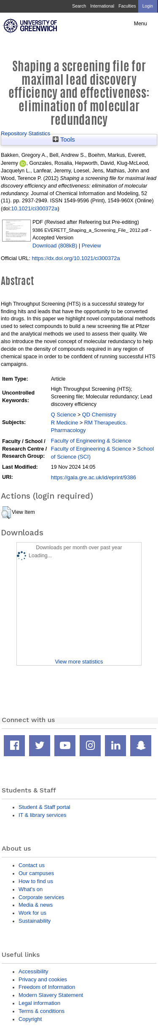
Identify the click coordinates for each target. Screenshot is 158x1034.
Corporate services (41, 897)
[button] (6, 512)
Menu (140, 24)
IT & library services (42, 815)
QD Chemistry (99, 414)
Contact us (32, 865)
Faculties (127, 6)
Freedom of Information (47, 987)
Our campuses (36, 873)
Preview (91, 245)
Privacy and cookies (43, 979)
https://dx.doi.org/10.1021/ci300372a (76, 258)
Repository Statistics (25, 133)
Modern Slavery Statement (51, 995)
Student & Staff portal (44, 807)
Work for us (32, 913)
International (102, 6)
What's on (31, 889)
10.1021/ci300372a (34, 208)
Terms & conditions (41, 1011)
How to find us (36, 881)
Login (147, 6)
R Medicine (64, 422)
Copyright (30, 1019)
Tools (64, 139)
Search (79, 6)
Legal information (39, 1003)
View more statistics (79, 661)
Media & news (36, 905)
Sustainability (35, 921)
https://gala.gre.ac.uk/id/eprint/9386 (93, 477)
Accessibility (33, 971)
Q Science (63, 414)
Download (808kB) (54, 245)
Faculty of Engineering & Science (91, 441)
